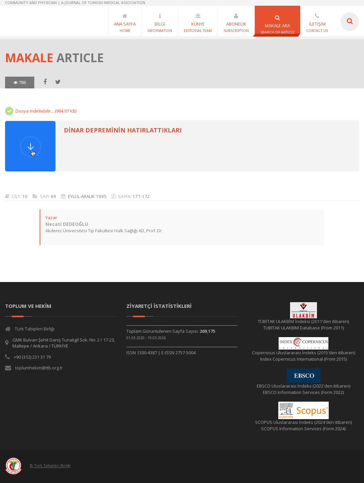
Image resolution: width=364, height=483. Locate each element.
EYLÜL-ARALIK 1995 (87, 196)
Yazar (51, 217)
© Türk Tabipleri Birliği (50, 465)
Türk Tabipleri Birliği (34, 329)
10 (25, 196)
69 (53, 196)
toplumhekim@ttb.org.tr (39, 368)
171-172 (141, 196)
